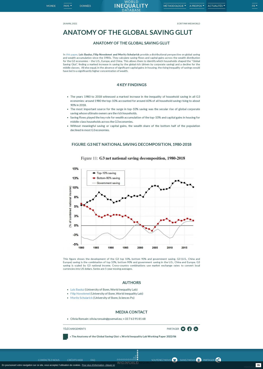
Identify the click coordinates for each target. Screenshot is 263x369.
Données (85, 5)
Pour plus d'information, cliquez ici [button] (98, 365)
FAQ (93, 360)
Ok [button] (258, 365)
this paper (72, 54)
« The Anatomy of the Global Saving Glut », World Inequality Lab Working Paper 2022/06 (123, 336)
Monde (51, 5)
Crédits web (75, 360)
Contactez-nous (48, 360)
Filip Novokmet (80, 293)
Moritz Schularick (81, 297)
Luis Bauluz (77, 289)
